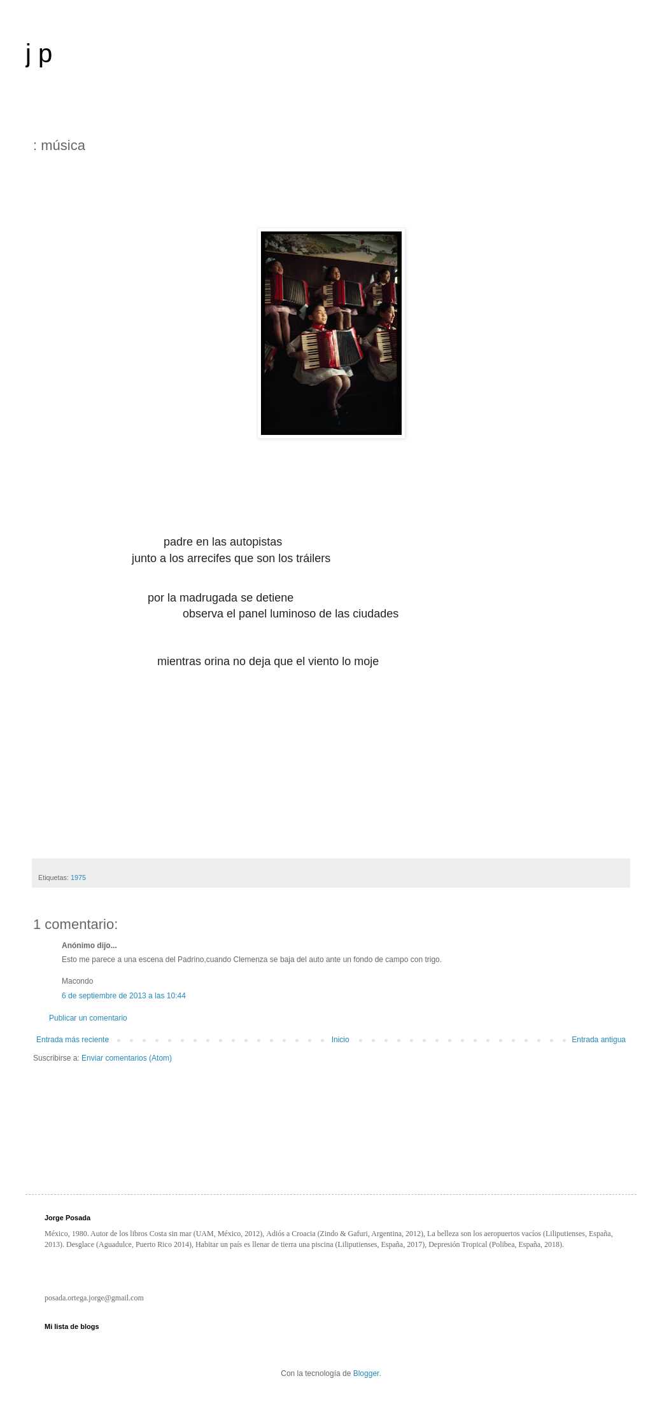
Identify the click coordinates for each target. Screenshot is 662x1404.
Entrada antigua (599, 1039)
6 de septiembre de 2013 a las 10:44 (124, 995)
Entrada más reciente (72, 1039)
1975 (78, 877)
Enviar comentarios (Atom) (126, 1058)
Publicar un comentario (88, 1018)
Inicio (340, 1039)
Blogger (366, 1373)
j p (38, 53)
